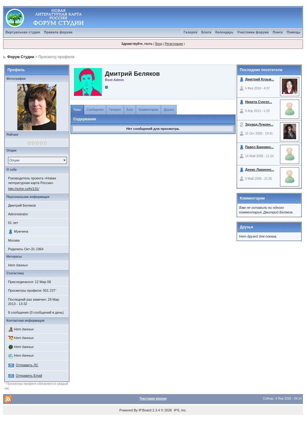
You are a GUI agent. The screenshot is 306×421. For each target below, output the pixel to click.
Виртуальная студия (23, 32)
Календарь (224, 32)
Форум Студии (20, 57)
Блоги (206, 32)
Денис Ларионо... (259, 169)
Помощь (293, 32)
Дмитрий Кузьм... (259, 79)
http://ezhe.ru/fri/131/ (23, 189)
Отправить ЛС (27, 365)
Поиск (278, 32)
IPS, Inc (180, 410)
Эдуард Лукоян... (259, 124)
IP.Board (145, 410)
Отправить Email (29, 375)
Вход (158, 43)
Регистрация (174, 43)
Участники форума (253, 32)
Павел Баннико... (259, 147)
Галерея (190, 32)
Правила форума (58, 32)
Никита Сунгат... (258, 102)
